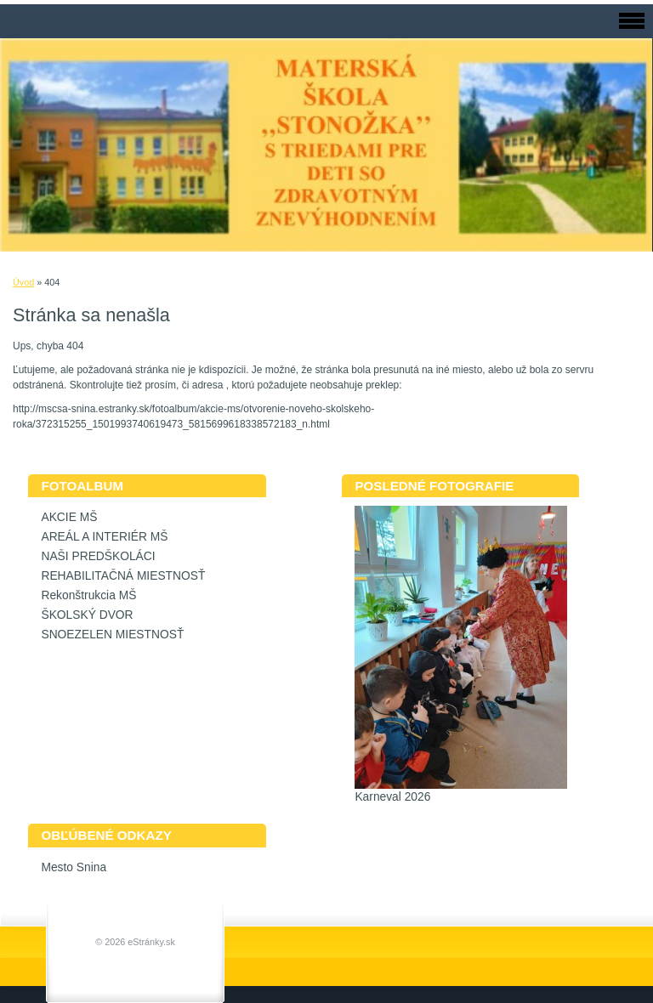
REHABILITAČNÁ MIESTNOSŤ (123, 576)
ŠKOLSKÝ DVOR (87, 615)
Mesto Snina (73, 867)
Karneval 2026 (392, 796)
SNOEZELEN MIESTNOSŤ (112, 634)
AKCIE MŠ (69, 517)
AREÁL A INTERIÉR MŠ (104, 536)
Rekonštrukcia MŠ (88, 595)
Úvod (23, 282)
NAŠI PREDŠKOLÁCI (98, 556)
